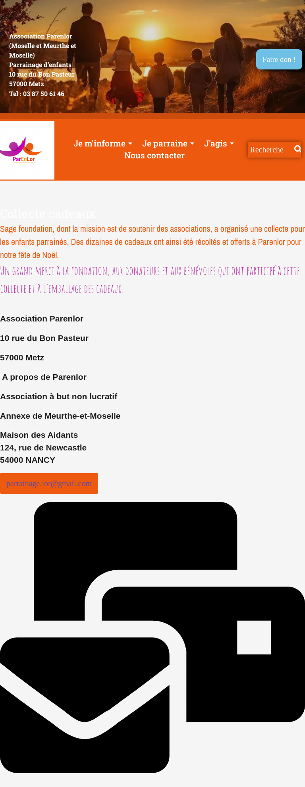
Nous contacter (154, 155)
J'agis (218, 143)
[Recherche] (271, 150)
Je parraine (167, 143)
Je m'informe (101, 143)
